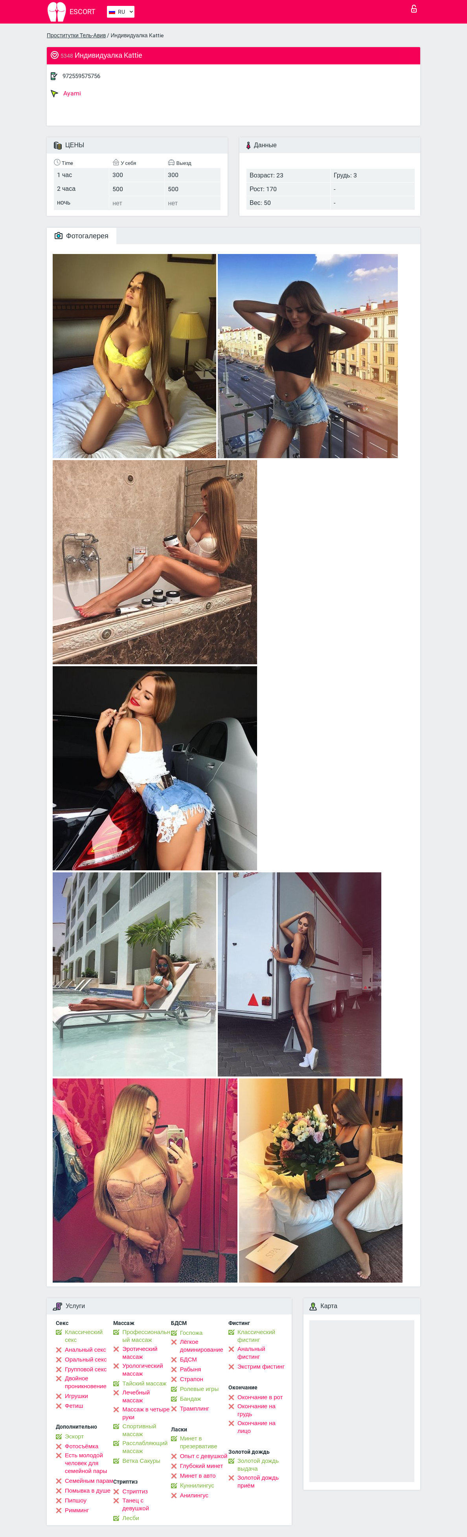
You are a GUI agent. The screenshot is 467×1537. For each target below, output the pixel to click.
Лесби (130, 1518)
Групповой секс (86, 1369)
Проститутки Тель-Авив (76, 35)
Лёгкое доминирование (201, 1345)
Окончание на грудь (256, 1410)
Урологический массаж (142, 1369)
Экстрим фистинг (261, 1366)
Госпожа (191, 1332)
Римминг (77, 1510)
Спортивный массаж (139, 1430)
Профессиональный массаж (146, 1336)
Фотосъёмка (81, 1446)
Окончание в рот (260, 1397)
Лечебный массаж (136, 1396)
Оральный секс (86, 1359)
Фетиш (74, 1405)
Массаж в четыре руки (145, 1413)
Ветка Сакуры (141, 1460)
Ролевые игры (199, 1389)
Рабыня (190, 1369)
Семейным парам (89, 1480)
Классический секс (84, 1336)
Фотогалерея (81, 236)
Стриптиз (135, 1491)
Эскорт (74, 1436)
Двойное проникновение (86, 1382)
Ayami (66, 93)
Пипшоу (75, 1500)
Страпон (191, 1379)
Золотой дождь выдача (258, 1464)
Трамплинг (194, 1408)
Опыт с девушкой (204, 1456)
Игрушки (76, 1396)
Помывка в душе (87, 1490)
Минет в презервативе (198, 1442)
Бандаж (190, 1398)
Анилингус (194, 1495)
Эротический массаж (139, 1352)
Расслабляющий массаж (144, 1447)
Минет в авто (198, 1475)
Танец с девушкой (135, 1504)
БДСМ (188, 1359)
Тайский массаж (144, 1383)
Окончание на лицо (256, 1427)
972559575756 (81, 76)
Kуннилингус (197, 1485)
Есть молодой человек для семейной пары (86, 1463)
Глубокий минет (201, 1465)
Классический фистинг (256, 1336)
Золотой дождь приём (258, 1481)
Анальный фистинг (251, 1352)
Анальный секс (85, 1349)
